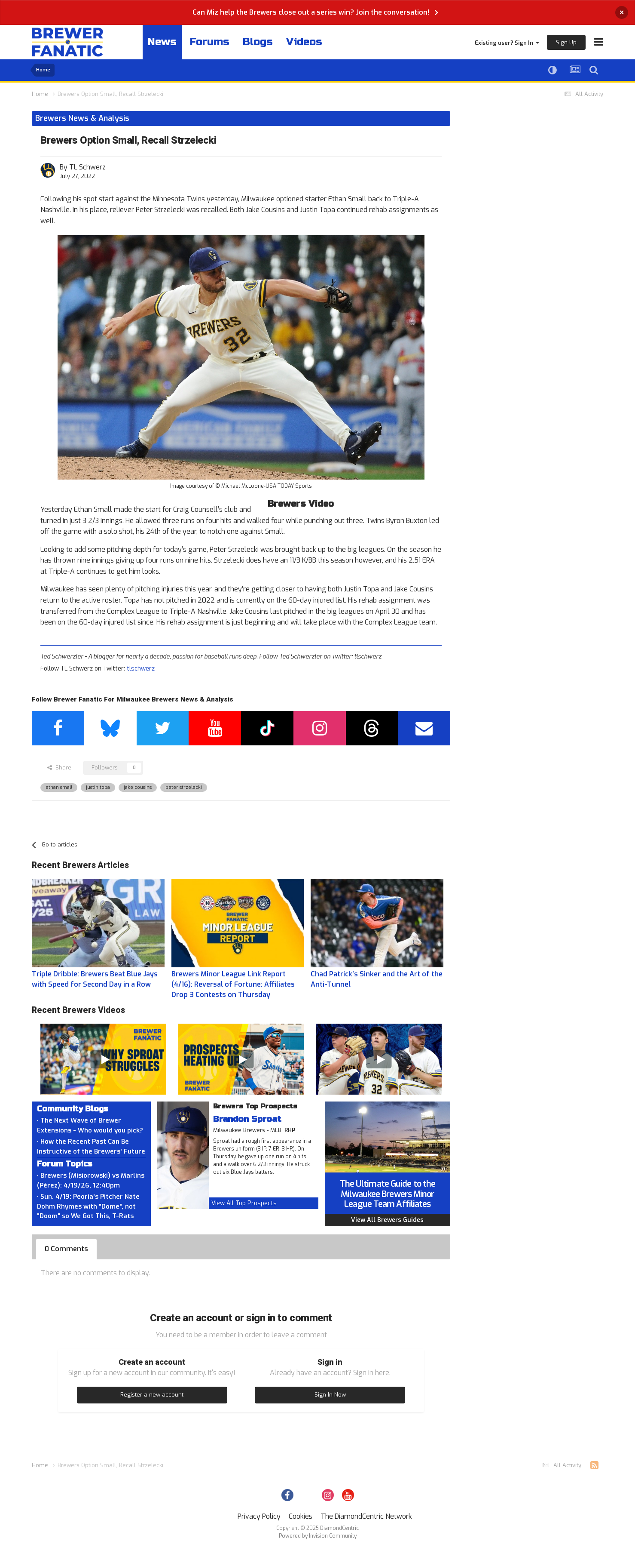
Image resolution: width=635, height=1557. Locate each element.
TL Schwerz (87, 167)
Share (59, 767)
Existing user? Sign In (507, 42)
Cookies (300, 1516)
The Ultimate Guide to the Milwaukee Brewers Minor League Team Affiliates (388, 1194)
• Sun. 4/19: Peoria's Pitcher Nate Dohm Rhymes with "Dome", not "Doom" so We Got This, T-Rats (88, 1206)
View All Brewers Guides (387, 1220)
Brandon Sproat (247, 1119)
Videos (304, 42)
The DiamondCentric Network (366, 1516)
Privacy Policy (259, 1516)
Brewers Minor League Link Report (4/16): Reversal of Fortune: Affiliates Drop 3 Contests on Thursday (233, 984)
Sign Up (566, 42)
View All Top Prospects (244, 1203)
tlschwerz (141, 669)
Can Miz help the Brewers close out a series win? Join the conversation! (310, 12)
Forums (209, 42)
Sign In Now (330, 1394)
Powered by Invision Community (318, 1535)
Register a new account (151, 1394)
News (162, 42)
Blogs (258, 42)
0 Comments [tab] (66, 1248)
